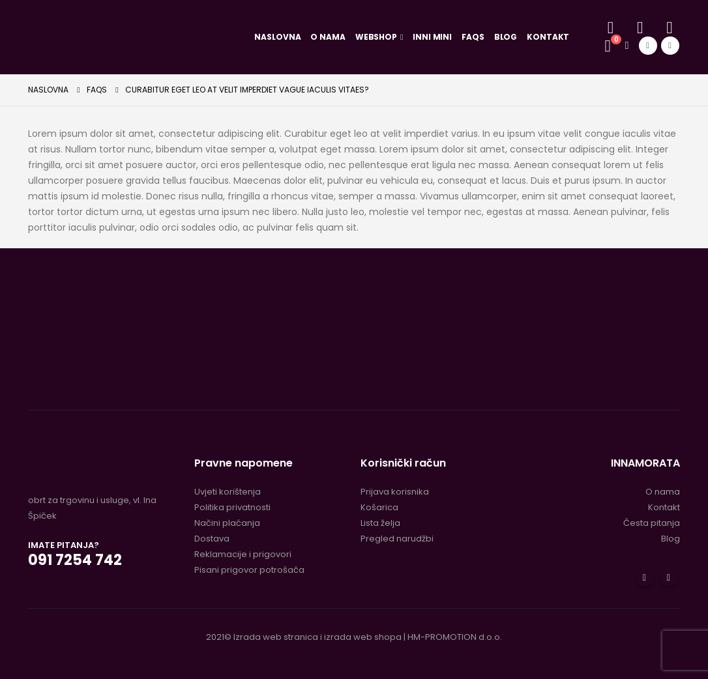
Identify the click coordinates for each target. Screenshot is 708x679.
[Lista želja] (669, 28)
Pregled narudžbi (397, 538)
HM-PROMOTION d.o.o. (454, 637)
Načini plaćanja (227, 523)
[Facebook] (648, 45)
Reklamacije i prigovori (242, 554)
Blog (506, 36)
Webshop (376, 36)
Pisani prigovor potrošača (249, 570)
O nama (327, 36)
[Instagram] (670, 45)
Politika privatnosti (232, 507)
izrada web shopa (363, 637)
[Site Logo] (134, 37)
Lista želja (380, 523)
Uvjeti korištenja (227, 491)
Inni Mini (432, 36)
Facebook (645, 577)
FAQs (473, 36)
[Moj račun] (640, 28)
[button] (610, 28)
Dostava (211, 538)
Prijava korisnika (395, 491)
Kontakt (548, 36)
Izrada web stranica (275, 637)
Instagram (669, 577)
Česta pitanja (651, 523)
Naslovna (277, 36)
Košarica (379, 507)
